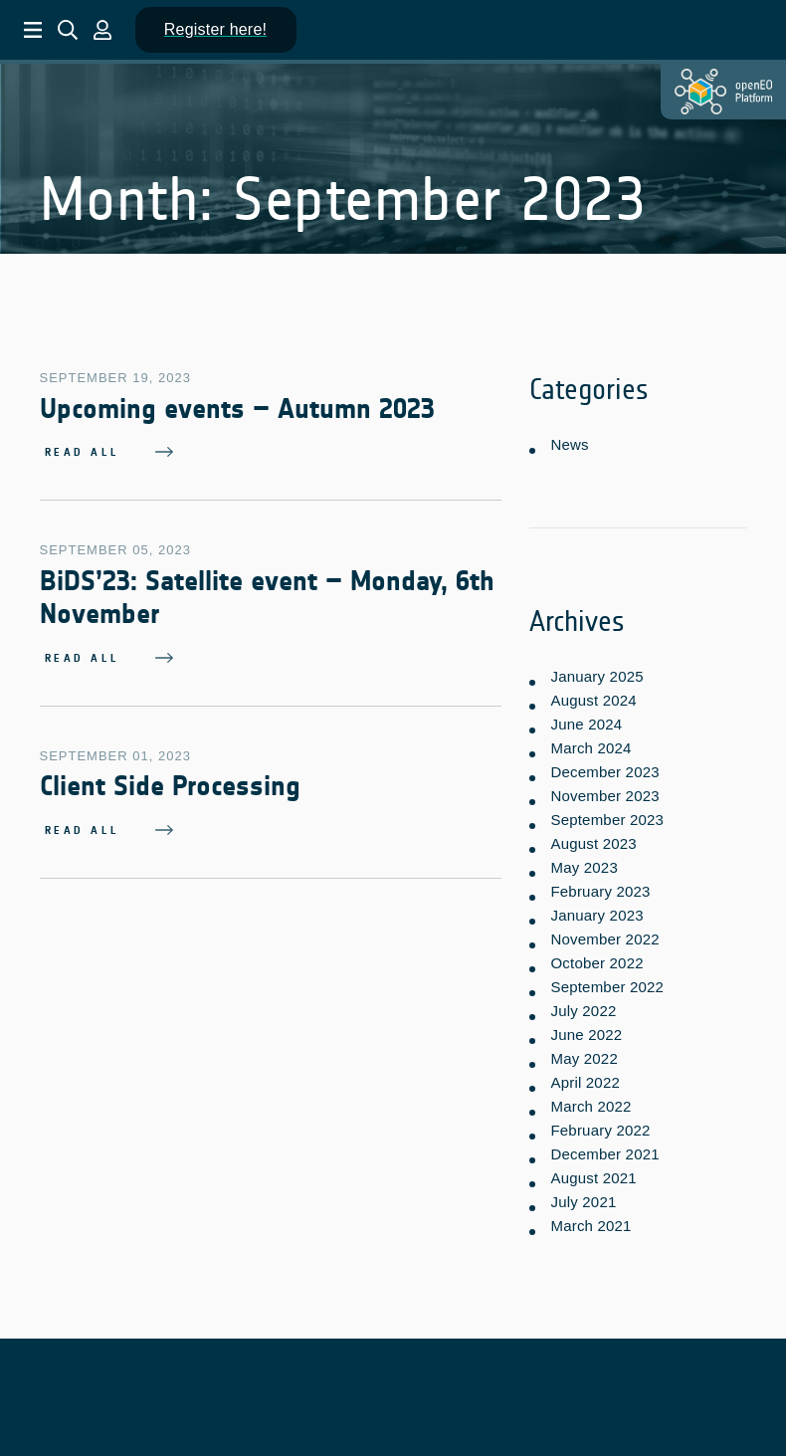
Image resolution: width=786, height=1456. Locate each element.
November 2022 (604, 933)
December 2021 (604, 1148)
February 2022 (600, 1124)
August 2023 (593, 837)
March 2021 (590, 1219)
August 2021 (593, 1171)
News (569, 441)
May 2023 (583, 861)
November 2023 (604, 789)
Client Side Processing (170, 784)
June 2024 (586, 718)
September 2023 (607, 813)
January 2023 (596, 909)
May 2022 (583, 1052)
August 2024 (593, 694)
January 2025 (596, 670)
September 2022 (607, 980)
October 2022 (596, 956)
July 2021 (583, 1195)
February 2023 (600, 885)
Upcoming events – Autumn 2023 (237, 406)
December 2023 (604, 765)
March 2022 (590, 1100)
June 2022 (586, 1028)
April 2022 (585, 1076)
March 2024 (590, 741)
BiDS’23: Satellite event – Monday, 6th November (267, 595)
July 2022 (583, 1004)
